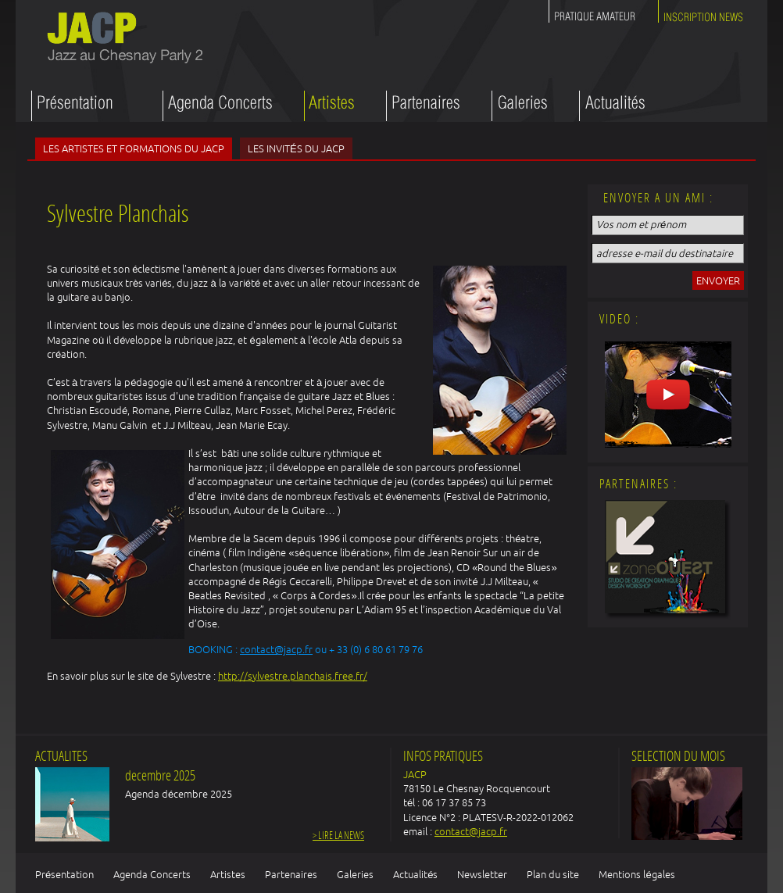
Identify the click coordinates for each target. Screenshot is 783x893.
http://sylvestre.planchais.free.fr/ (292, 675)
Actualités (415, 874)
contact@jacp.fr (276, 649)
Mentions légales (636, 874)
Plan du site (553, 874)
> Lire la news (338, 836)
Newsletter (482, 874)
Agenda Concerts (152, 874)
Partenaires (291, 874)
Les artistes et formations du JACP (133, 148)
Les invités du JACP (296, 148)
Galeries (355, 874)
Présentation (64, 874)
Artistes (227, 874)
